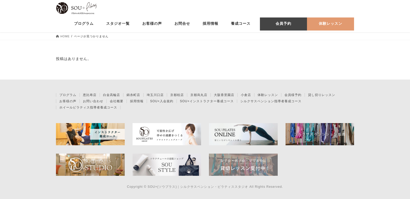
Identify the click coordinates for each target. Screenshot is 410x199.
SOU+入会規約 (161, 101)
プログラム (67, 95)
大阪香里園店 (224, 95)
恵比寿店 (89, 95)
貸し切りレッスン (321, 95)
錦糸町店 (133, 95)
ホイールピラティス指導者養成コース (88, 107)
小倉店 (246, 95)
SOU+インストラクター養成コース (207, 101)
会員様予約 (292, 95)
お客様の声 (67, 101)
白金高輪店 (111, 95)
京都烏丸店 (198, 95)
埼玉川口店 (155, 95)
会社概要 (116, 101)
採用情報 (137, 101)
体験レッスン (268, 95)
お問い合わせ (93, 101)
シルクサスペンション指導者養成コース (270, 101)
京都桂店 (177, 95)
